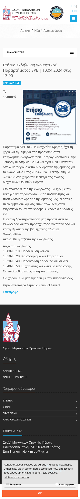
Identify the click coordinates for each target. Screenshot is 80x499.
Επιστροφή (10, 292)
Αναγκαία (13, 484)
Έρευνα (8, 400)
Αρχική (25, 30)
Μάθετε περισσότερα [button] (17, 477)
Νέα (37, 30)
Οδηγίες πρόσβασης (15, 377)
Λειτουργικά (65, 484)
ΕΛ (73, 6)
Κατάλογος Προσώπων (17, 419)
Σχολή (7, 407)
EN (74, 11)
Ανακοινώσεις (53, 30)
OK (40, 493)
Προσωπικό (10, 413)
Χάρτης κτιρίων (12, 371)
